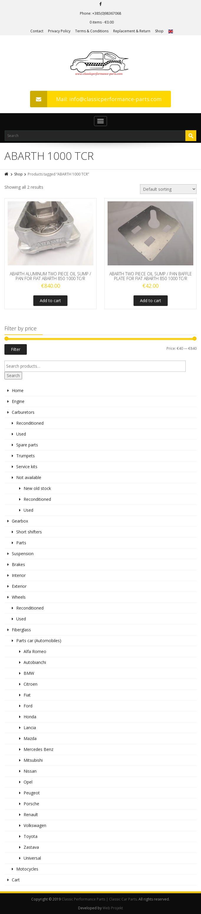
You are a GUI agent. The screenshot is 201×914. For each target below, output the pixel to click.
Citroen (30, 684)
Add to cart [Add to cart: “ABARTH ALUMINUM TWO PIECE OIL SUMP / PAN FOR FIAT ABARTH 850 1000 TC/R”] (50, 300)
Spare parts (27, 445)
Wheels (19, 597)
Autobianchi (35, 662)
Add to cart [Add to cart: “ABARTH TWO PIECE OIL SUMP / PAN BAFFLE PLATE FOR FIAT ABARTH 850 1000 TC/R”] (150, 300)
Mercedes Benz (38, 749)
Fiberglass (21, 629)
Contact (36, 31)
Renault (31, 814)
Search (13, 375)
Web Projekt (113, 907)
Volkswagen (35, 825)
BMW (29, 673)
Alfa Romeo (35, 651)
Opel (28, 782)
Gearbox (20, 521)
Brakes (18, 564)
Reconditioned (30, 423)
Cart (16, 880)
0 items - (102, 22)
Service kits (26, 466)
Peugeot (32, 793)
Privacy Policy (59, 31)
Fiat (27, 695)
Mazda (30, 738)
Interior (19, 575)
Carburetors (23, 412)
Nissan (30, 771)
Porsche (31, 803)
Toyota (30, 836)
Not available (28, 477)
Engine (18, 401)
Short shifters (29, 532)
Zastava (31, 847)
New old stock (37, 488)
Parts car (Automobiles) (38, 640)
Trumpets (25, 455)
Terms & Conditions (91, 31)
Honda (30, 716)
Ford (28, 706)
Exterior (19, 586)
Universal (32, 858)
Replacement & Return (131, 31)
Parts (21, 542)
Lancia (30, 727)
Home (18, 390)
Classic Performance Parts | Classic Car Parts (99, 899)
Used (21, 434)
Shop (159, 31)
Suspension (23, 553)
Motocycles (27, 869)
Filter (15, 349)
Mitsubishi (33, 760)
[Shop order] (168, 189)
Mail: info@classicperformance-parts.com (96, 99)
